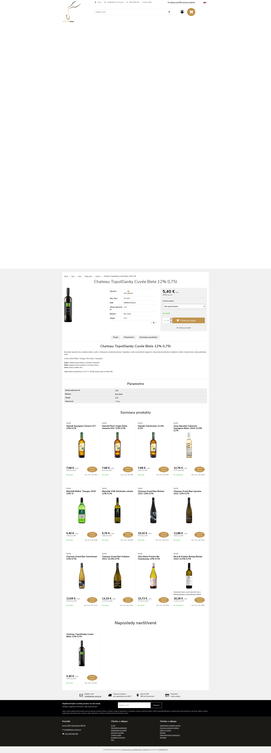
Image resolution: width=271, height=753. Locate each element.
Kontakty (163, 738)
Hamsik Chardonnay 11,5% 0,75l (151, 427)
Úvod (99, 2)
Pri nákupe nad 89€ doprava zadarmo (181, 2)
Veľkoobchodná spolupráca (170, 735)
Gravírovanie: (168, 301)
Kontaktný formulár (118, 738)
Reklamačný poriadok (119, 730)
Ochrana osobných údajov (169, 728)
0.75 (116, 398)
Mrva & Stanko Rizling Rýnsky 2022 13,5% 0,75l (188, 557)
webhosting (146, 750)
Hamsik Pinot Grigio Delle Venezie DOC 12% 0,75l (114, 427)
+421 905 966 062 (71, 734)
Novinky (163, 733)
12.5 (116, 390)
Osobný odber (116, 735)
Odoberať (156, 705)
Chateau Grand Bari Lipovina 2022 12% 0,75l (187, 492)
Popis (115, 337)
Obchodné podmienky (119, 728)
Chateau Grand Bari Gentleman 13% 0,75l (81, 557)
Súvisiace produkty (148, 337)
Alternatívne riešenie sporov (170, 726)
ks (168, 320)
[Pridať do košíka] (184, 320)
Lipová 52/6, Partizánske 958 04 (73, 726)
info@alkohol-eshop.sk (115, 2)
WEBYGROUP (163, 750)
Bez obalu (119, 394)
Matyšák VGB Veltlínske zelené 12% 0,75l (117, 492)
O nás (113, 726)
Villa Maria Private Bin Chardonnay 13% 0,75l (149, 557)
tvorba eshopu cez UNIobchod (132, 750)
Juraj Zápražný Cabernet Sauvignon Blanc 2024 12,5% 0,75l (188, 428)
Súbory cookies (165, 730)
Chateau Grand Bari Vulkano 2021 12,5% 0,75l (115, 557)
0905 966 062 (134, 2)
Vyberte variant (92, 469)
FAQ (112, 740)
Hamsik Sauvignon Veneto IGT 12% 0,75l (81, 427)
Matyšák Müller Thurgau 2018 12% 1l (81, 492)
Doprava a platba (117, 733)
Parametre (129, 337)
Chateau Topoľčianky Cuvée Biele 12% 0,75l (79, 635)
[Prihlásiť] (182, 11)
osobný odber (147, 2)
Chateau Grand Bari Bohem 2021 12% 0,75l (151, 492)
